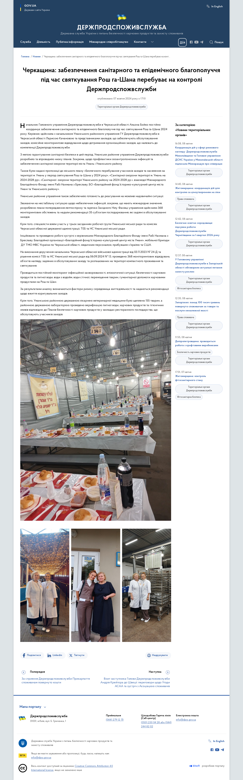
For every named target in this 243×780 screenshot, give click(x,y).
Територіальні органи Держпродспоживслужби (121, 107)
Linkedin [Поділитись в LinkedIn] (57, 655)
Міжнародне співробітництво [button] (108, 42)
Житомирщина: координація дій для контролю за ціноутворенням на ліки (197, 190)
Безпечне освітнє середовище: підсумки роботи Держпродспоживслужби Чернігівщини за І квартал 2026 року (197, 229)
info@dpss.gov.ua (186, 719)
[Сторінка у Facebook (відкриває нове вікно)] (191, 42)
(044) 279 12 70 (115, 719)
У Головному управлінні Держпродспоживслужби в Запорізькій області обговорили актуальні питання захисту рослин (199, 265)
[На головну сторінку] (121, 23)
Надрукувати (160, 655)
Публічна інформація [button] (70, 42)
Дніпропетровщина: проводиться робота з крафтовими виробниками (196, 343)
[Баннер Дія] (182, 42)
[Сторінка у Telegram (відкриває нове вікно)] (202, 42)
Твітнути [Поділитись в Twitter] (79, 655)
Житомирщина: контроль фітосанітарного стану (190, 378)
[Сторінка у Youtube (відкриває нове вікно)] (196, 42)
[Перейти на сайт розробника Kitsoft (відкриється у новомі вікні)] (194, 766)
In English (217, 6)
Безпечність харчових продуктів (193, 352)
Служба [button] (25, 42)
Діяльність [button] (43, 42)
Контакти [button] (140, 42)
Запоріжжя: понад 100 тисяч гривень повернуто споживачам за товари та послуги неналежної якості (197, 306)
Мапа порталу (30, 707)
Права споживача (185, 199)
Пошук (219, 42)
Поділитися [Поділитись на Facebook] (34, 655)
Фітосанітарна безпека (189, 288)
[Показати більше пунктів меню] (152, 41)
